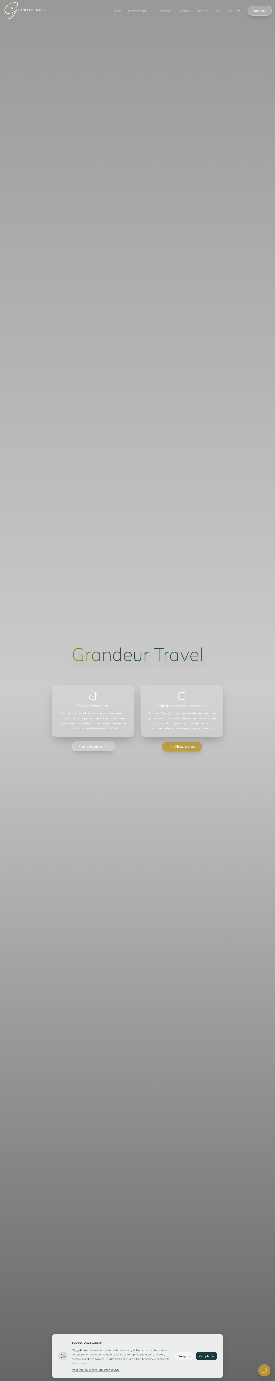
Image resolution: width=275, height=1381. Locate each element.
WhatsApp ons (182, 746)
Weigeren (184, 1356)
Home (117, 11)
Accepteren (206, 1356)
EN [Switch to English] (238, 10)
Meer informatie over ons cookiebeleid (96, 1369)
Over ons (185, 11)
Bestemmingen (139, 11)
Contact (202, 11)
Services (165, 11)
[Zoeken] (217, 10)
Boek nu (259, 11)
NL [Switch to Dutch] (230, 10)
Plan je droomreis (93, 746)
